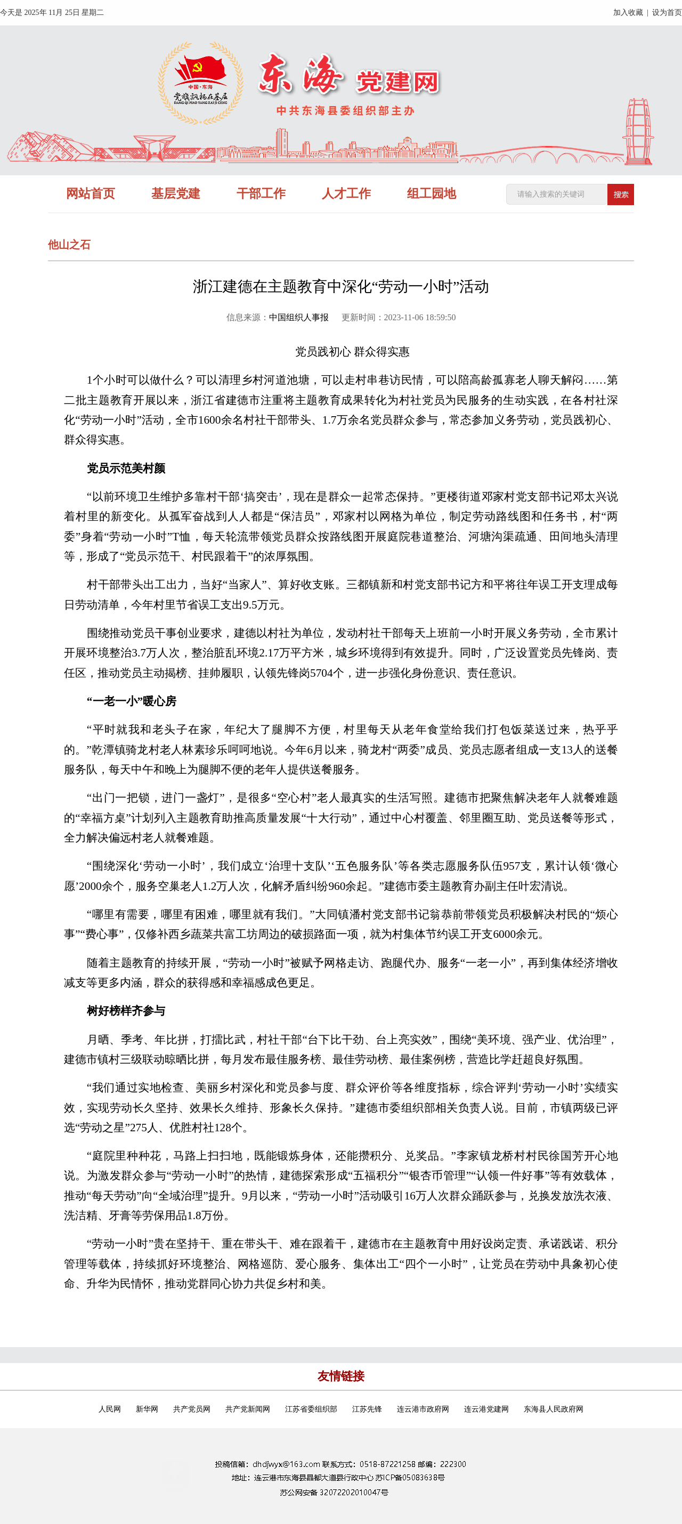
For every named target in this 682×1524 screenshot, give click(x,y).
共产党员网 (191, 1409)
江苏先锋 (367, 1409)
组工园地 (431, 193)
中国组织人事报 (299, 317)
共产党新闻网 (247, 1409)
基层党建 (175, 193)
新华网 (147, 1409)
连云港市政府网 (423, 1409)
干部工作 (261, 193)
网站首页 (90, 193)
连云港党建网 (486, 1409)
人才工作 (346, 193)
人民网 (110, 1409)
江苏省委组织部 (311, 1409)
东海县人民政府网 (553, 1409)
